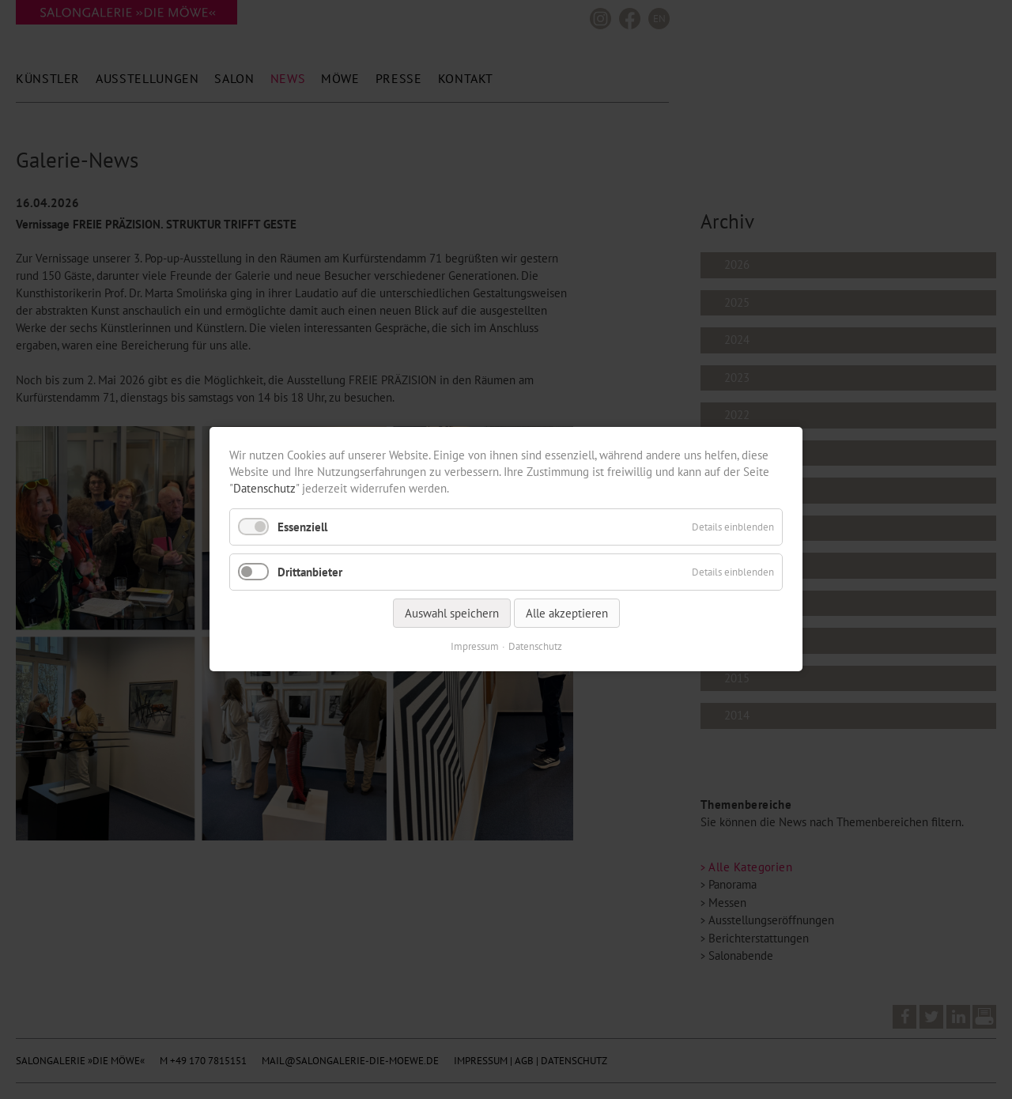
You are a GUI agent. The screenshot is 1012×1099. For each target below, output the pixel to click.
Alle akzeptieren (567, 613)
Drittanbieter (310, 572)
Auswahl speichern (452, 613)
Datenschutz (264, 488)
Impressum (475, 647)
